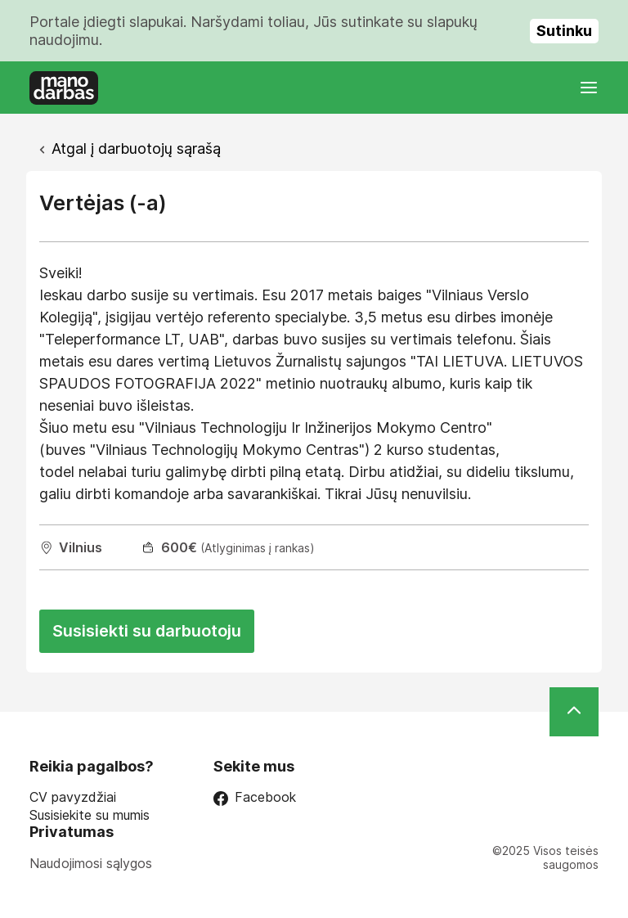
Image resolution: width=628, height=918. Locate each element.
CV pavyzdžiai (72, 797)
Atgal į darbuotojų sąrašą (136, 148)
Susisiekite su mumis (89, 815)
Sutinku (564, 30)
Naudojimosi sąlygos (90, 863)
